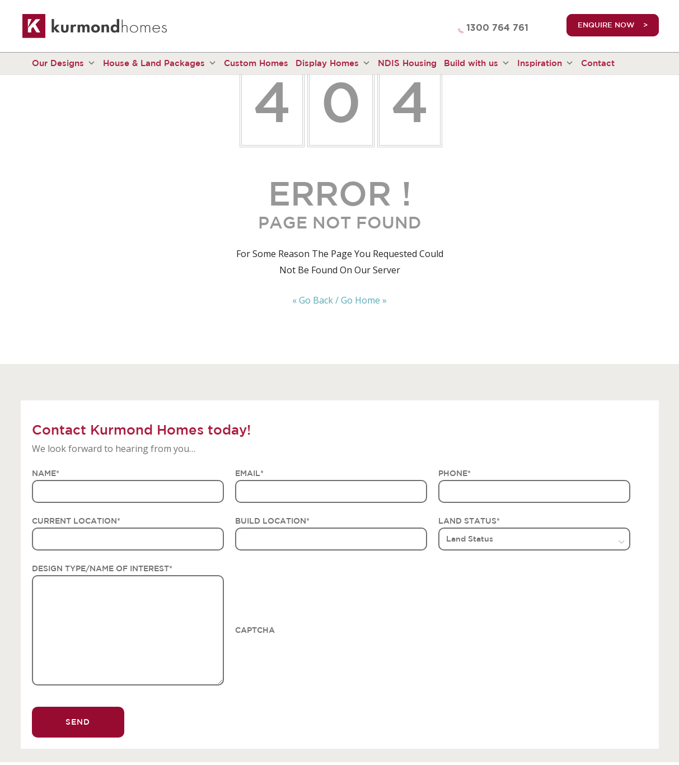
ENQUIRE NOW (606, 25)
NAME (45, 473)
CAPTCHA (255, 630)
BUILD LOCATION (272, 520)
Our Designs (64, 63)
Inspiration (545, 63)
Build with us (477, 63)
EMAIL (249, 473)
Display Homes (333, 63)
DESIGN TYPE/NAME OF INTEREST (102, 568)
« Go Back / (315, 300)
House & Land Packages (160, 63)
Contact (598, 63)
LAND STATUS (469, 520)
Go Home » (364, 300)
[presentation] (320, 658)
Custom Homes (256, 63)
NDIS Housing (407, 63)
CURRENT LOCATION (76, 520)
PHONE (454, 473)
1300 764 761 (497, 28)
